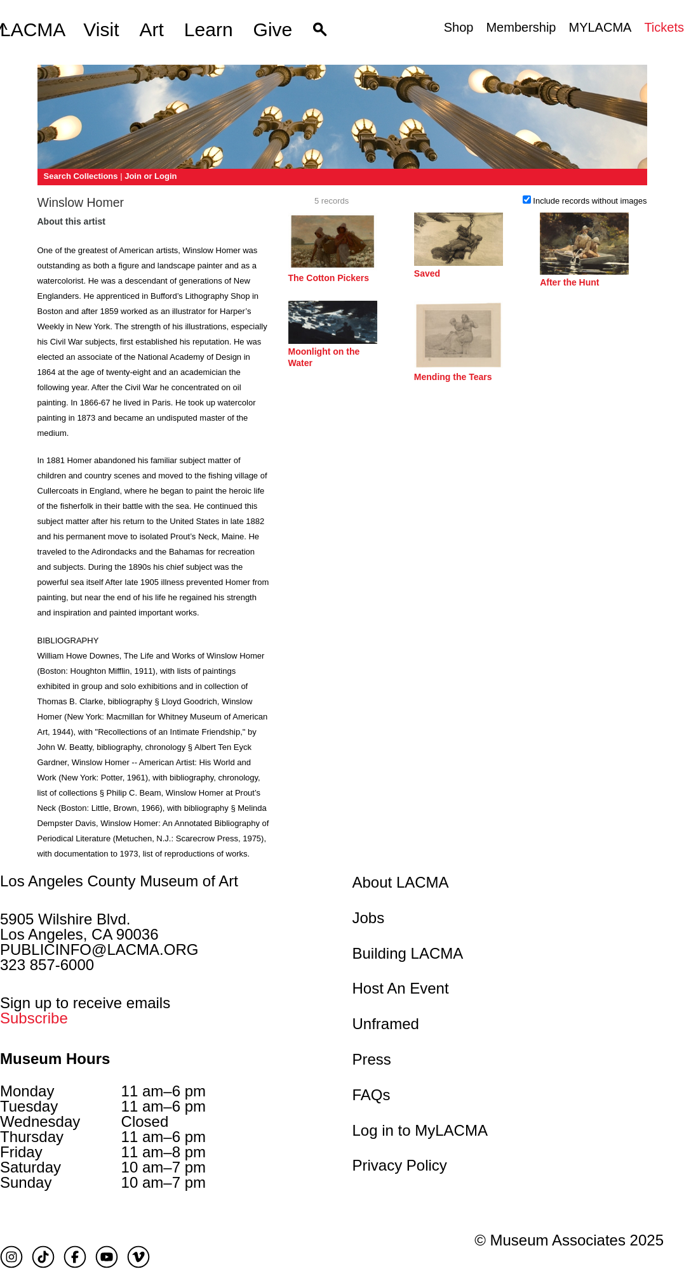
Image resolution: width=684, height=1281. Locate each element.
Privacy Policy (399, 1165)
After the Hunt (569, 282)
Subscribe (34, 1018)
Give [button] (273, 29)
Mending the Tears (453, 377)
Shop (459, 27)
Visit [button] (101, 29)
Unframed (385, 1023)
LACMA (32, 29)
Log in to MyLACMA (420, 1130)
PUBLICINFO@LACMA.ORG (99, 949)
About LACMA (400, 882)
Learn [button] (208, 29)
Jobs (368, 917)
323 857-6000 (47, 964)
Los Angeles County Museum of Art (119, 881)
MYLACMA (599, 27)
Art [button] (152, 29)
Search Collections (81, 176)
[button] (319, 29)
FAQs (371, 1094)
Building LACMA (408, 953)
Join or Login (150, 176)
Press (371, 1059)
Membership (521, 27)
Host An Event (400, 988)
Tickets (664, 27)
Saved (427, 273)
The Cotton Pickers (329, 278)
